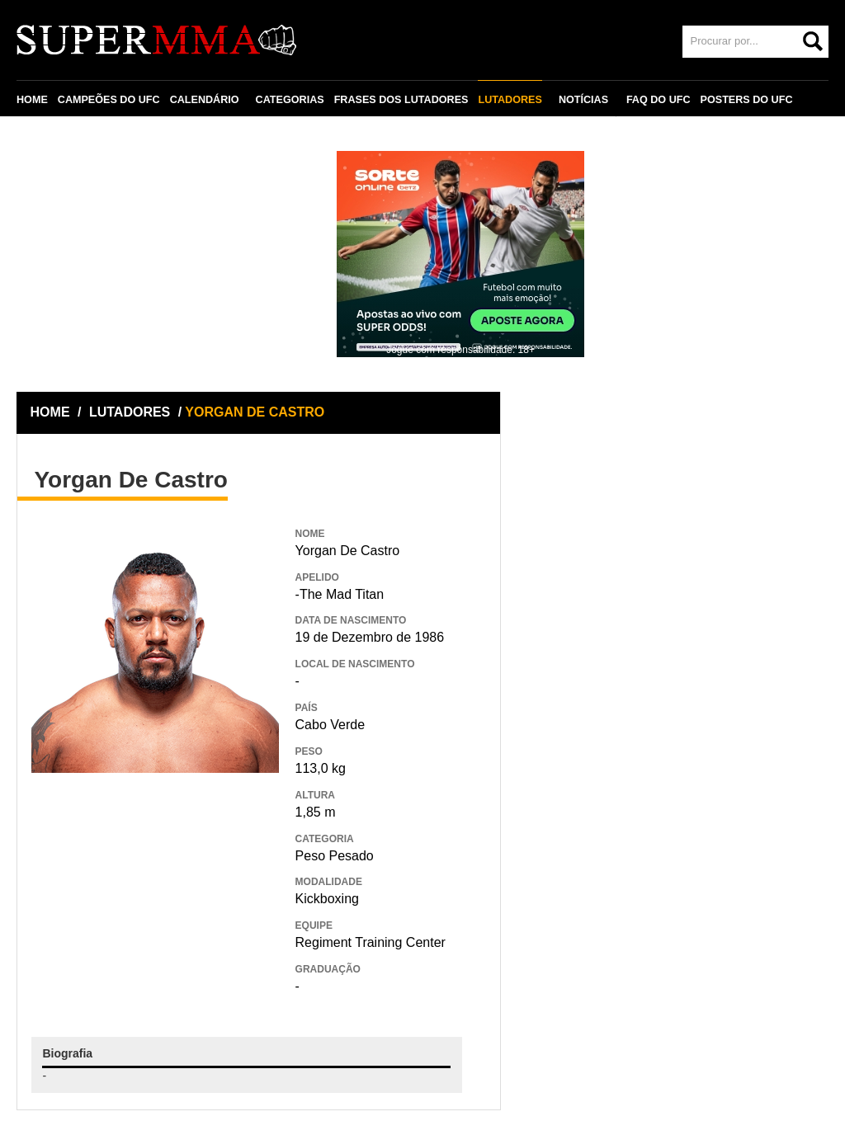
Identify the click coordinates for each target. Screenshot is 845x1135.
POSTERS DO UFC (747, 100)
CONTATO (51, 138)
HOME (32, 100)
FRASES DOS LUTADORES (401, 100)
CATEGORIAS (290, 100)
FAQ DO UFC (658, 100)
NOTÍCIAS (583, 100)
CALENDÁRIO (204, 100)
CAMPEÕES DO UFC (109, 100)
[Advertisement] (155, 892)
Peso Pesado (334, 856)
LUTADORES (509, 100)
